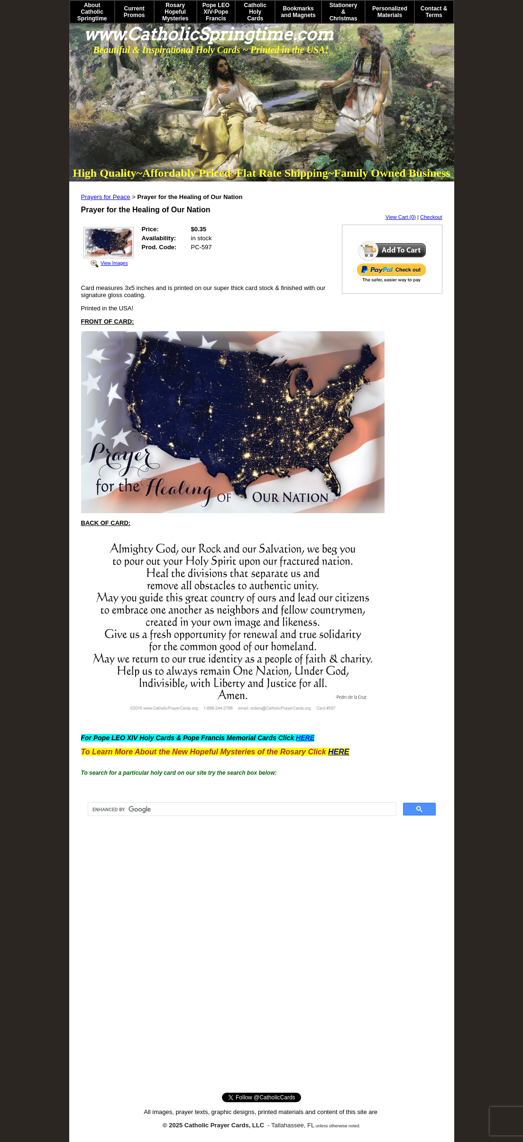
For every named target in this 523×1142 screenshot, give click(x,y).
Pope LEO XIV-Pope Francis (215, 12)
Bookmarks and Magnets (298, 11)
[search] (241, 809)
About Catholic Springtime (92, 12)
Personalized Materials (389, 11)
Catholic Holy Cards (255, 12)
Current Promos (134, 11)
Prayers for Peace (105, 196)
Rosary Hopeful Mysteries (175, 12)
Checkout (431, 217)
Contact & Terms (434, 11)
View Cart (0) (400, 217)
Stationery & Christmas (344, 12)
